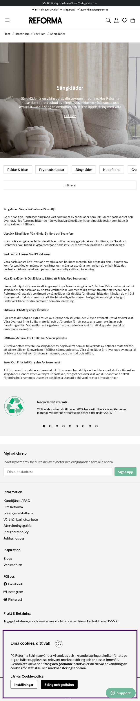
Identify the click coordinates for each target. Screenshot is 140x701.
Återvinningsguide (17, 525)
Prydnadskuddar (51, 169)
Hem (7, 33)
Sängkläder (57, 33)
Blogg (8, 558)
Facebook (15, 584)
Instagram (15, 591)
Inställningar (24, 684)
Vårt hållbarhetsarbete (21, 519)
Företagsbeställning (18, 513)
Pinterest (15, 599)
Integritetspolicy (16, 532)
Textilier (39, 33)
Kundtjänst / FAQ (17, 500)
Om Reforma (13, 507)
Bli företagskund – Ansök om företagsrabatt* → (70, 3)
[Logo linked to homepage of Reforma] (45, 20)
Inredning (22, 33)
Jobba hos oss (14, 538)
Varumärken (13, 565)
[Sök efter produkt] (108, 20)
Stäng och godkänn (59, 684)
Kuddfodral (111, 169)
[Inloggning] (116, 20)
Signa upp (125, 472)
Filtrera (70, 185)
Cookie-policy (33, 676)
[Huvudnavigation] (7, 20)
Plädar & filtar (17, 169)
